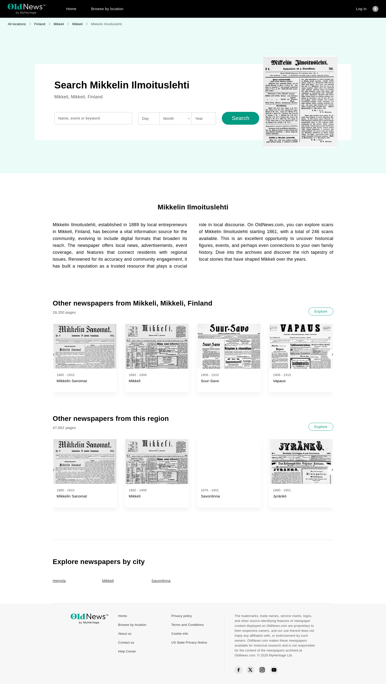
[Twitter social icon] (250, 670)
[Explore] (320, 311)
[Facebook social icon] (238, 670)
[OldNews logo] (26, 6)
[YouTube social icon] (274, 670)
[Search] (240, 118)
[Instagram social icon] (262, 670)
